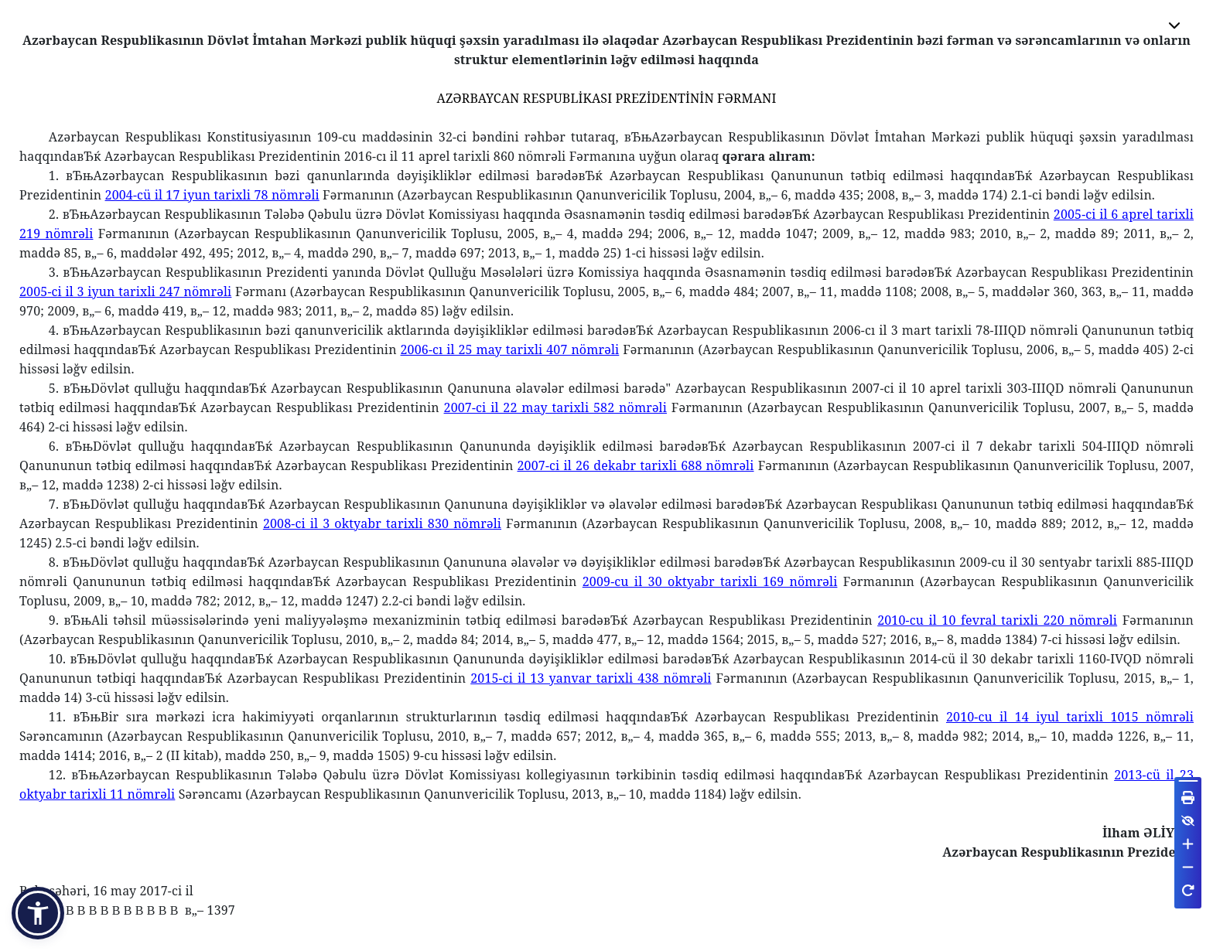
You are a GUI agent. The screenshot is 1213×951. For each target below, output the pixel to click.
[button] (37, 913)
